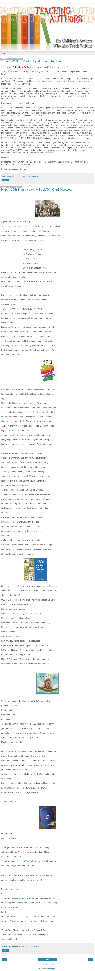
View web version (47, 964)
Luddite (18, 354)
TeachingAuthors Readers (28, 861)
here (13, 236)
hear (3, 417)
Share (5, 180)
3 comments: (34, 176)
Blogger (52, 969)
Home (47, 959)
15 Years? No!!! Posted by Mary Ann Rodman (32, 61)
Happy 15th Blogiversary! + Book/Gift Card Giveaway (37, 189)
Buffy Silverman (20, 898)
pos (27, 313)
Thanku (36, 412)
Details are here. (28, 164)
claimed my (50, 412)
